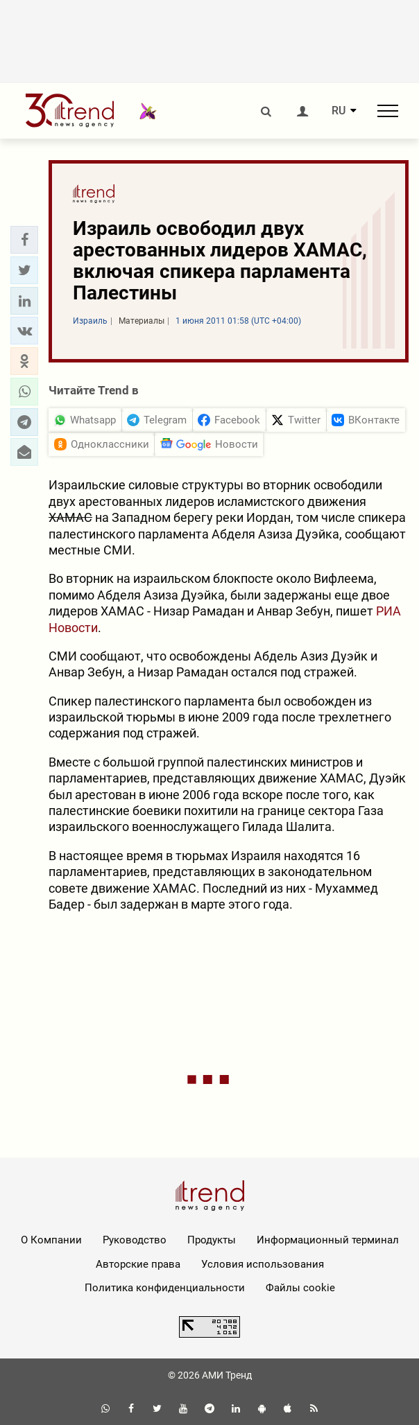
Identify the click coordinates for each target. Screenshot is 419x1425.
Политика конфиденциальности (165, 1288)
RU (338, 110)
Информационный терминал (328, 1240)
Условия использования (262, 1264)
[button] (24, 240)
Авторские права (138, 1264)
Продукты (211, 1240)
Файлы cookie (300, 1288)
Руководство (134, 1240)
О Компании (51, 1240)
